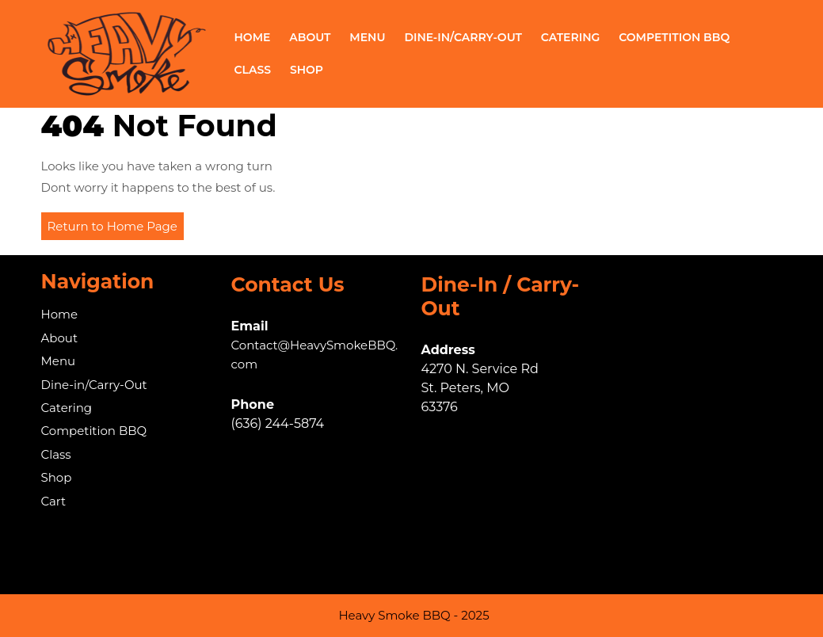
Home (252, 37)
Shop (306, 70)
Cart (54, 501)
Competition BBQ (674, 37)
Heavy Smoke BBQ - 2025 (413, 615)
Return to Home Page (116, 228)
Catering (570, 37)
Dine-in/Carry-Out (463, 37)
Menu (367, 37)
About (309, 37)
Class (253, 70)
